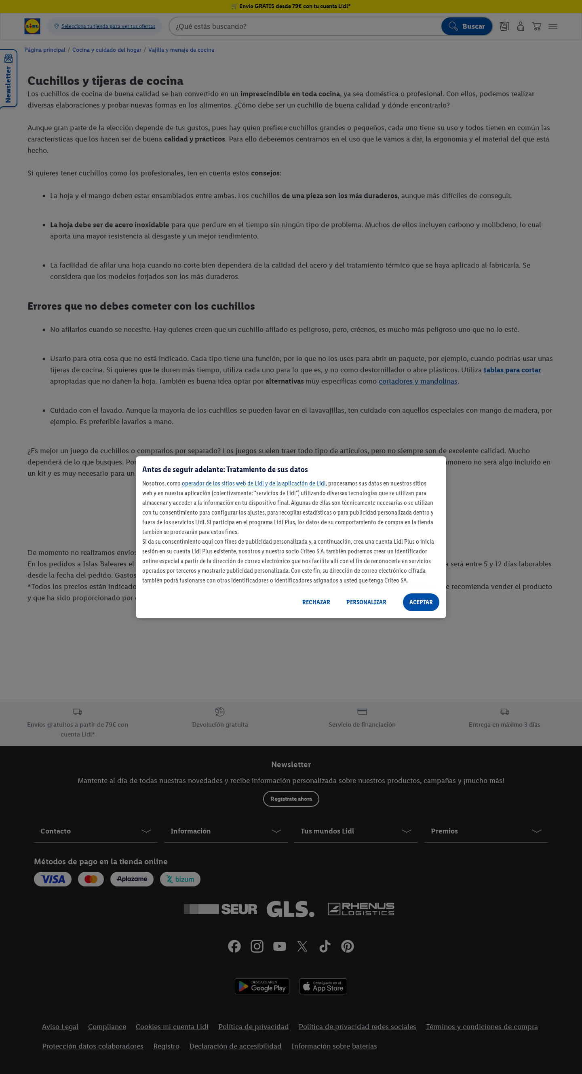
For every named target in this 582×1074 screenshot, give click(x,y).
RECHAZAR (316, 602)
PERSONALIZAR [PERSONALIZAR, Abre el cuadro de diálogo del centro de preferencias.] (366, 602)
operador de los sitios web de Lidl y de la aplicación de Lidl (254, 483)
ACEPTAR (421, 602)
